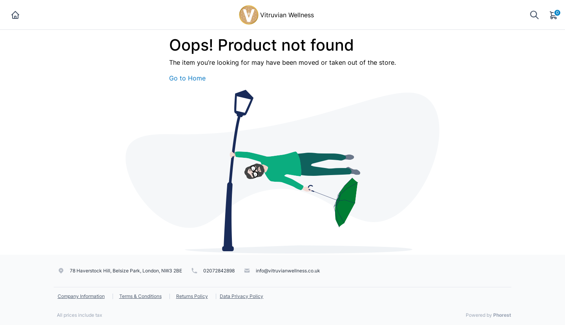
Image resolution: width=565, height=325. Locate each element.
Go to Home (187, 78)
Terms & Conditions (140, 296)
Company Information (81, 296)
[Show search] (534, 14)
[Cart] (554, 15)
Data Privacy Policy (241, 296)
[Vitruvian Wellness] (249, 14)
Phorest (502, 315)
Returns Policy (192, 296)
